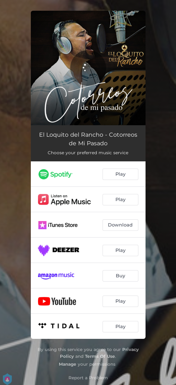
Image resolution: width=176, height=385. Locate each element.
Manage (67, 364)
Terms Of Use (100, 356)
